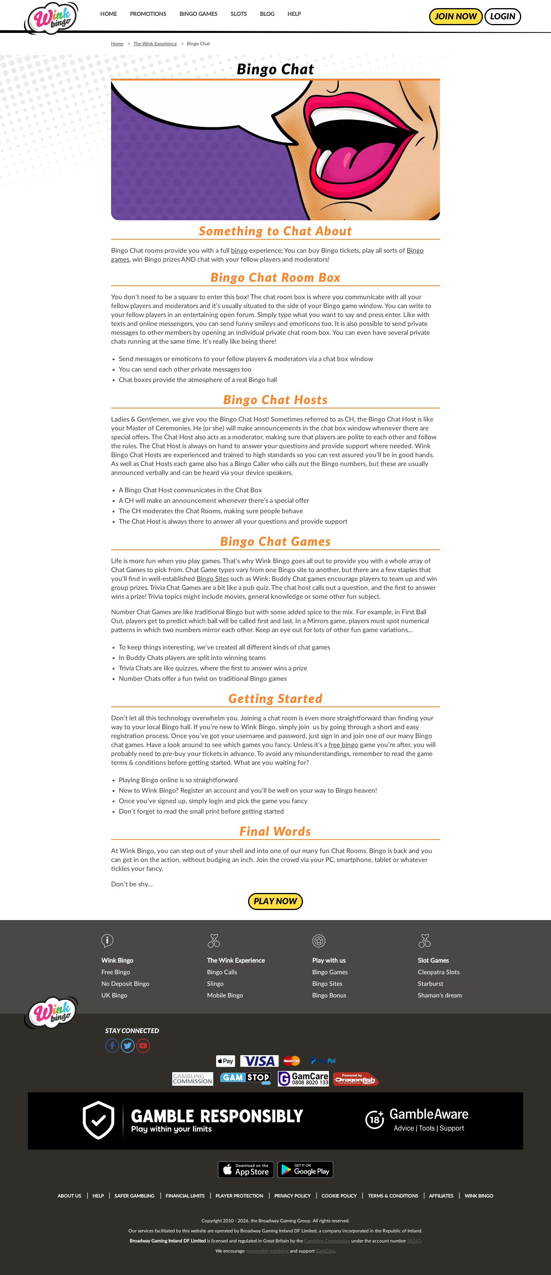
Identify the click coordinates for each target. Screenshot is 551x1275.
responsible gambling (267, 1251)
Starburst (430, 984)
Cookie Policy (339, 1196)
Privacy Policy (292, 1196)
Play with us (329, 961)
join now (456, 16)
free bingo (343, 745)
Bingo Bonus (329, 995)
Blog (267, 14)
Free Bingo (115, 972)
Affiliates (441, 1196)
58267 (414, 1241)
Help (294, 14)
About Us (69, 1196)
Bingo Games (198, 14)
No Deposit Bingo (125, 984)
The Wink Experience (155, 43)
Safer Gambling (134, 1196)
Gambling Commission (327, 1241)
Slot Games (433, 961)
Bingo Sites (213, 579)
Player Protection (239, 1196)
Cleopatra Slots (439, 972)
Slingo (215, 984)
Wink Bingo (117, 961)
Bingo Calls (222, 972)
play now (275, 901)
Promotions (148, 14)
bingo (239, 250)
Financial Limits (185, 1196)
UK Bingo (114, 995)
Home (108, 14)
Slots (239, 14)
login (502, 16)
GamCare (325, 1251)
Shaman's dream (440, 995)
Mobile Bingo (225, 995)
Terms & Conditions (393, 1196)
